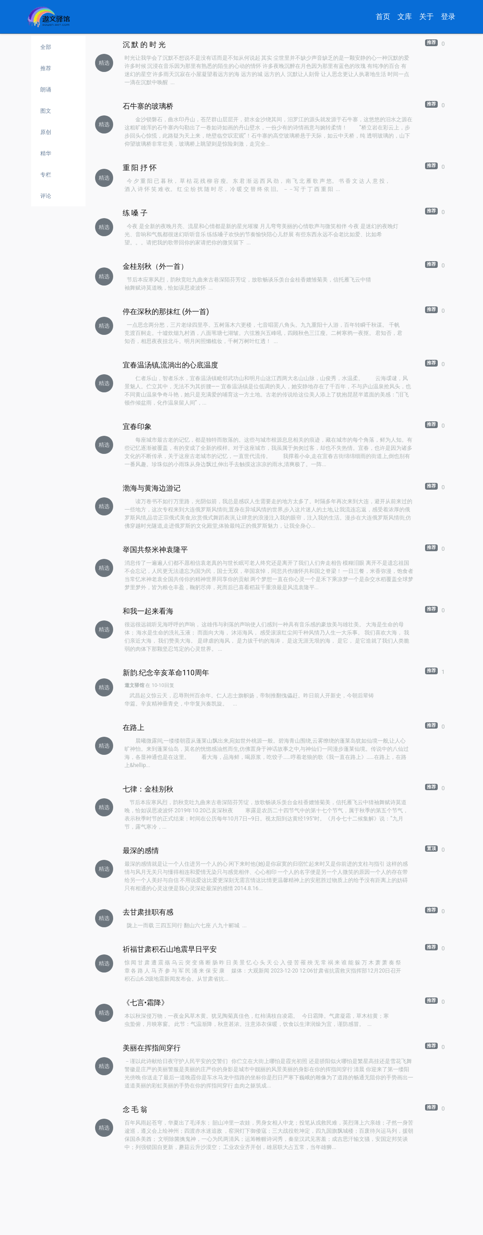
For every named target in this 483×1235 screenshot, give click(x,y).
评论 (45, 196)
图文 (45, 111)
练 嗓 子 (135, 213)
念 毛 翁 (135, 1109)
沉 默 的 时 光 (144, 44)
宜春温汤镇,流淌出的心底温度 (170, 365)
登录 (448, 16)
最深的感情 (141, 850)
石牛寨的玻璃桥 (148, 106)
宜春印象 (137, 426)
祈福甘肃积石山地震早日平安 (170, 949)
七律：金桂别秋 (148, 789)
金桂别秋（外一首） (155, 266)
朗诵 (45, 89)
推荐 (45, 68)
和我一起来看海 (148, 611)
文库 (404, 16)
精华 (45, 153)
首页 (383, 16)
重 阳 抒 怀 (140, 167)
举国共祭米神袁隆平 (155, 549)
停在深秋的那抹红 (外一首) (166, 311)
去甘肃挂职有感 (148, 912)
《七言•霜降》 (145, 1002)
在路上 (133, 727)
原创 (45, 132)
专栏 (45, 175)
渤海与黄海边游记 (152, 488)
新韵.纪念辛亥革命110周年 (166, 672)
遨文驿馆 (134, 685)
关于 (426, 16)
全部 (45, 47)
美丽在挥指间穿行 (152, 1048)
